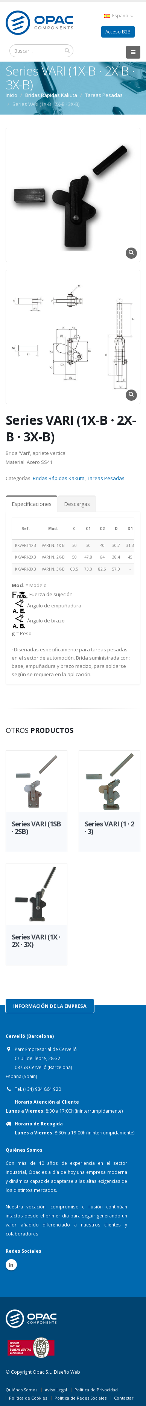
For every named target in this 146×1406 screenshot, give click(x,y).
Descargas (77, 503)
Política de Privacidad (96, 1389)
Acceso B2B (118, 32)
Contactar (124, 1398)
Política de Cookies (28, 1398)
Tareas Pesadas (106, 478)
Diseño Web (67, 1372)
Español (119, 15)
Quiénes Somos (21, 1389)
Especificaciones (32, 503)
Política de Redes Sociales (80, 1398)
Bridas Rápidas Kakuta (59, 478)
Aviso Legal (56, 1389)
